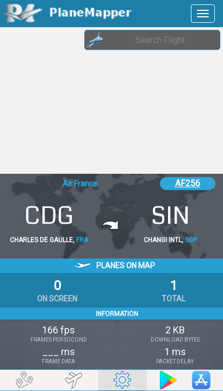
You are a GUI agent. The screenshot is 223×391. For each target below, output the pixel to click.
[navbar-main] (203, 13)
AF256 (187, 183)
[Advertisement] (87, 100)
